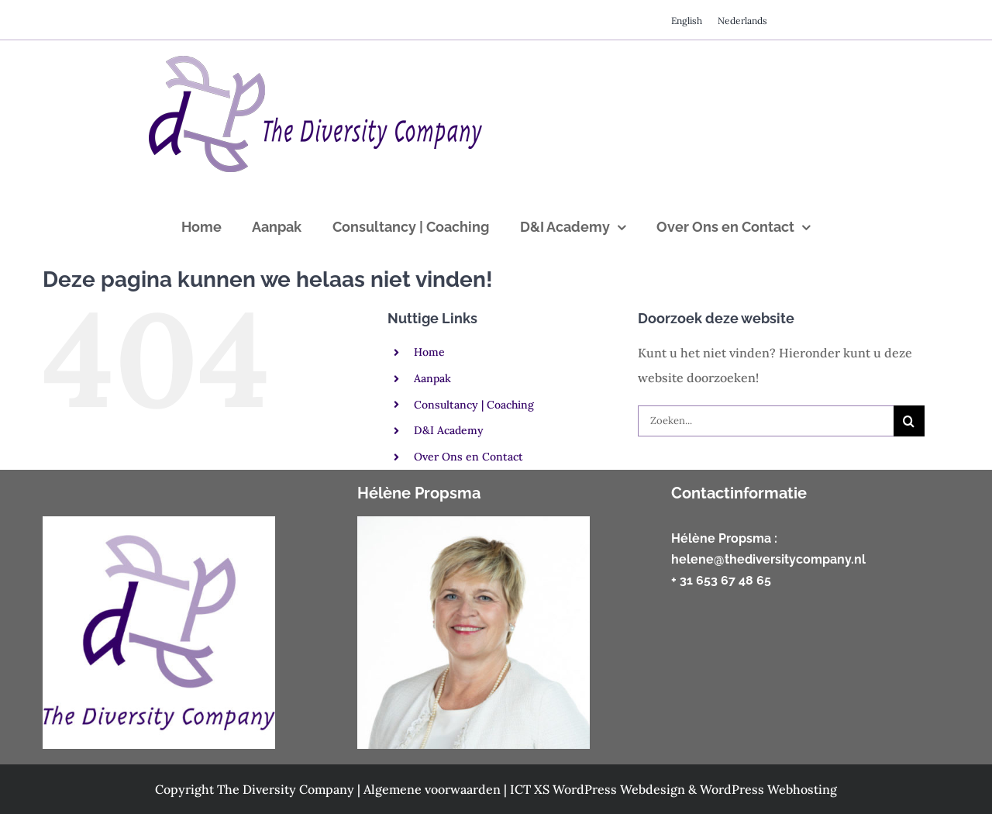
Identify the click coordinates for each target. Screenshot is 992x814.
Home (429, 352)
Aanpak (432, 378)
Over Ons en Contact (468, 457)
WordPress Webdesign (620, 789)
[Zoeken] (909, 420)
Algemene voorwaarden (433, 789)
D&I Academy (449, 430)
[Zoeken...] (766, 420)
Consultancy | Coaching (474, 405)
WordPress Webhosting (768, 789)
